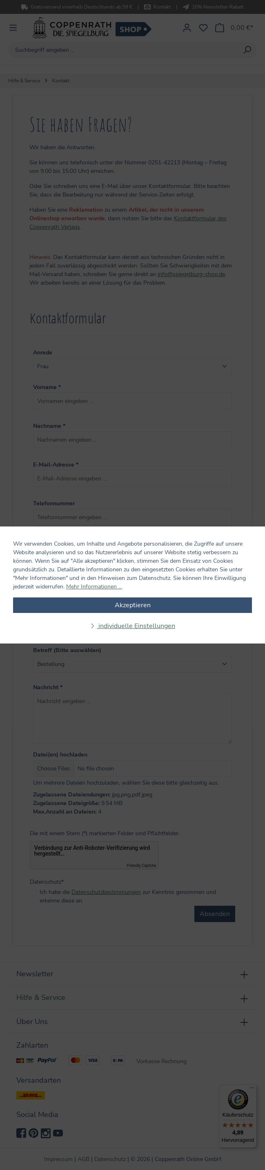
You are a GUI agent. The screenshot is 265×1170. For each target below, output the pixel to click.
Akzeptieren (133, 605)
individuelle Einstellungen (136, 625)
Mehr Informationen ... (94, 587)
